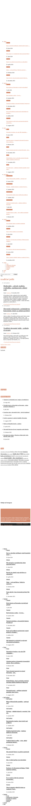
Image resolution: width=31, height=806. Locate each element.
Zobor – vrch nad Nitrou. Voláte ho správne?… (16, 69)
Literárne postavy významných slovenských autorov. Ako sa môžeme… (18, 662)
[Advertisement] (15, 370)
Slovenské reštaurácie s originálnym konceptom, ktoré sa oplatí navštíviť (16, 310)
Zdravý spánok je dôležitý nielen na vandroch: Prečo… (18, 257)
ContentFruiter (19, 523)
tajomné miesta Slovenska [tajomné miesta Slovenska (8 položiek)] (6, 463)
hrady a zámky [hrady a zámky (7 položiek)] (10, 454)
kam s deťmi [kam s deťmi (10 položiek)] (26, 454)
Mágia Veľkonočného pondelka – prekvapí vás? (16, 178)
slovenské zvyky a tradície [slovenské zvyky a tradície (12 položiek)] (20, 461)
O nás (7, 264)
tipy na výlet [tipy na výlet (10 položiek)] (14, 463)
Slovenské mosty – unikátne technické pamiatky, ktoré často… (16, 691)
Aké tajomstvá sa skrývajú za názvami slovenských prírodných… (16, 641)
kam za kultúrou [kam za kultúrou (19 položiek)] (6, 456)
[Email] (9, 521)
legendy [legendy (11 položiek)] (13, 456)
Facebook (3, 350)
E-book (4, 270)
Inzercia (7, 269)
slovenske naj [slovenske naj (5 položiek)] (6, 460)
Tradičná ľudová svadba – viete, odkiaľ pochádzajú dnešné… (16, 741)
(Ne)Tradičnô (5, 174)
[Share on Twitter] (10, 304)
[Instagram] (6, 521)
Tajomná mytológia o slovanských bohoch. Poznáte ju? (18, 103)
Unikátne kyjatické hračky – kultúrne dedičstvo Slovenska (16, 731)
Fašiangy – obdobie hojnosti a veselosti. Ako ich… (17, 186)
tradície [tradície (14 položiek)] (28, 463)
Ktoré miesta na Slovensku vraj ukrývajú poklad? (17, 87)
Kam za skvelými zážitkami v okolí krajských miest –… (18, 45)
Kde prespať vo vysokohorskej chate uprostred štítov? (17, 53)
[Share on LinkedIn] (18, 304)
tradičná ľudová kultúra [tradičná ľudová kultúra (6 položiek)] (22, 463)
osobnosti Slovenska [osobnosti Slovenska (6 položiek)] (18, 456)
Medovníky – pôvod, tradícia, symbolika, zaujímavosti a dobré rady (15, 288)
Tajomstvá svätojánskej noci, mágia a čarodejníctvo (16, 399)
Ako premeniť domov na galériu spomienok (15, 223)
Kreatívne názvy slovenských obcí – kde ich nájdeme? (16, 412)
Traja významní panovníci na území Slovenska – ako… (18, 150)
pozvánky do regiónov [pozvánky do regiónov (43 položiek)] (13, 458)
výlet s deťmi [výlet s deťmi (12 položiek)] (14, 465)
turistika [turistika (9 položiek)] (9, 464)
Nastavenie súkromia (8, 524)
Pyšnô (4, 128)
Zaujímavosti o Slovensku (11, 265)
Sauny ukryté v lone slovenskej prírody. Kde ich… (17, 78)
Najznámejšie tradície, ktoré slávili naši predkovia (17, 194)
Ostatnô (4, 262)
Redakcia (9, 293)
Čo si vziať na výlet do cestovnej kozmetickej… (16, 249)
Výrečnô (4, 219)
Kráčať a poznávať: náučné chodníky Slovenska (15, 418)
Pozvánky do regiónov (10, 266)
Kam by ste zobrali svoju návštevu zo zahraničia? (17, 61)
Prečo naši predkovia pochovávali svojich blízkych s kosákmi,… (17, 631)
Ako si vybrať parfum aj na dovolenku (14, 231)
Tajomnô (4, 83)
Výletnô (4, 41)
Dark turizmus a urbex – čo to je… (13, 95)
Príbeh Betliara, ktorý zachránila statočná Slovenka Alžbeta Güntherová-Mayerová (17, 681)
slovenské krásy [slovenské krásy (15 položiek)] (8, 461)
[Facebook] (2, 521)
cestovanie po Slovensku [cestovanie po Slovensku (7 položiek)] (5, 451)
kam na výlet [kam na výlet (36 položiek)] (18, 454)
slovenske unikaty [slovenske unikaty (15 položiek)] (13, 460)
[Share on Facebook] (6, 304)
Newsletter (8, 267)
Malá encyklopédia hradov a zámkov (12, 423)
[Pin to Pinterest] (14, 304)
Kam (4, 271)
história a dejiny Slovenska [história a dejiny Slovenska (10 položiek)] (16, 451)
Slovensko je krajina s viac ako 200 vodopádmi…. (16, 132)
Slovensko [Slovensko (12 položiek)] (21, 460)
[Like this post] (3, 304)
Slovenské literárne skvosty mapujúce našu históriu (15, 429)
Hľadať (15, 274)
